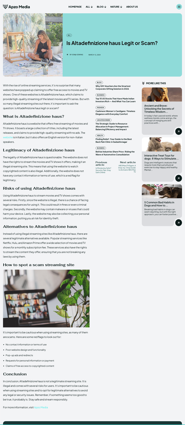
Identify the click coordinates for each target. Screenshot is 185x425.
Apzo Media (41, 407)
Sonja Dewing (77, 55)
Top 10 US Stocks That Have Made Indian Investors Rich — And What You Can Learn (115, 100)
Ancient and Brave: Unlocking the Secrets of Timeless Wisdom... (159, 108)
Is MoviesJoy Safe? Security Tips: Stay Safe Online (103, 170)
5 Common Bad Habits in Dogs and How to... (159, 204)
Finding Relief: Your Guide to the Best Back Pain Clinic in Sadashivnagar (114, 140)
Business (101, 95)
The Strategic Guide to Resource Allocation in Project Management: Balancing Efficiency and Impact (112, 126)
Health (100, 135)
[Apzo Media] (16, 6)
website (8, 137)
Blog (99, 82)
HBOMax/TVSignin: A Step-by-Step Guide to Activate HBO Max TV (127, 168)
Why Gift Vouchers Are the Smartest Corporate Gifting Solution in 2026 (113, 87)
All (69, 35)
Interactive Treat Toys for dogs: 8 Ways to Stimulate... (161, 157)
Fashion (100, 107)
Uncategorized (103, 120)
